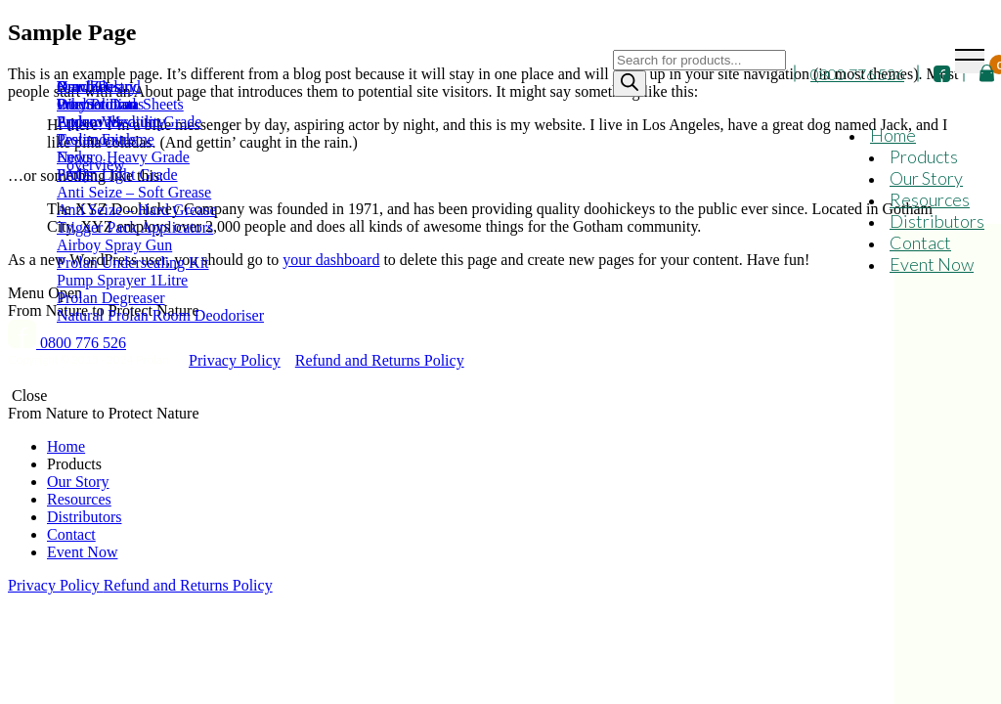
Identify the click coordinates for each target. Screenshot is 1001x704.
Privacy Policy (235, 360)
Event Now (932, 264)
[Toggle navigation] (969, 61)
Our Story (926, 178)
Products (924, 156)
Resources (930, 199)
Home (893, 135)
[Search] (629, 83)
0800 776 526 (857, 74)
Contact (920, 242)
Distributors (937, 221)
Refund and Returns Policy (379, 360)
